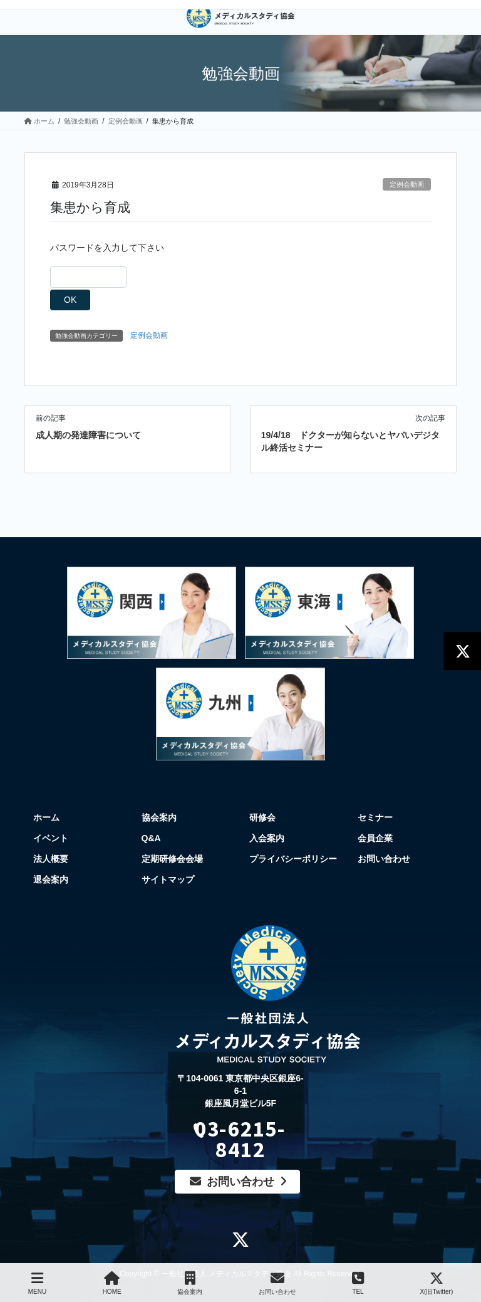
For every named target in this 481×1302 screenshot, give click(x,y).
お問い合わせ (384, 859)
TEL (358, 1283)
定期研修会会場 (172, 859)
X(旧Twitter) (436, 1283)
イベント (50, 838)
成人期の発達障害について (88, 435)
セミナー (375, 817)
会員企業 (375, 838)
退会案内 (50, 879)
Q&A (151, 838)
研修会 (262, 817)
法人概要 (50, 859)
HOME (112, 1283)
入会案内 (266, 838)
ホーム (46, 817)
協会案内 (159, 817)
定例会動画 (407, 184)
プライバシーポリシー (293, 859)
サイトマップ (168, 879)
